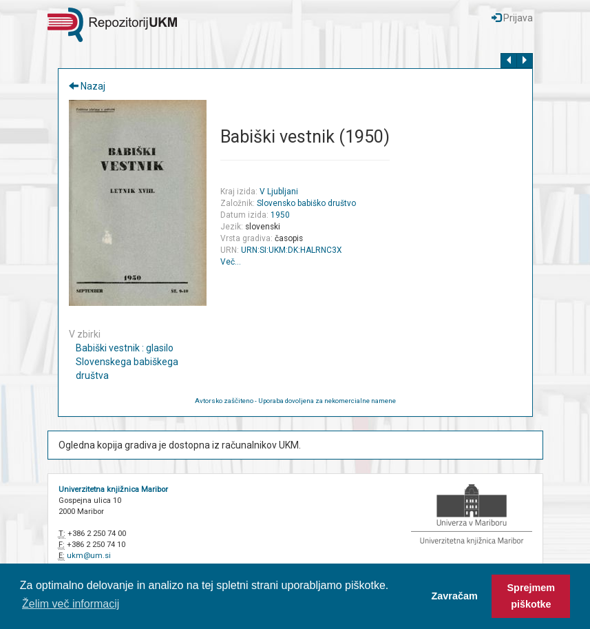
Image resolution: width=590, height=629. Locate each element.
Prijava (512, 17)
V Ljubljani (279, 191)
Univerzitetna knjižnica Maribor (113, 489)
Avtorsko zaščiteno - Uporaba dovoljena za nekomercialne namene (295, 400)
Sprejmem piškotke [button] (531, 596)
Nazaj (87, 86)
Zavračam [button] (455, 595)
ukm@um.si (89, 555)
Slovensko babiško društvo (306, 203)
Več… (230, 262)
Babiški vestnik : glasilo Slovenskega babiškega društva (127, 361)
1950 (280, 215)
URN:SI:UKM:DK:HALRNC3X (291, 250)
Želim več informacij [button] (70, 604)
